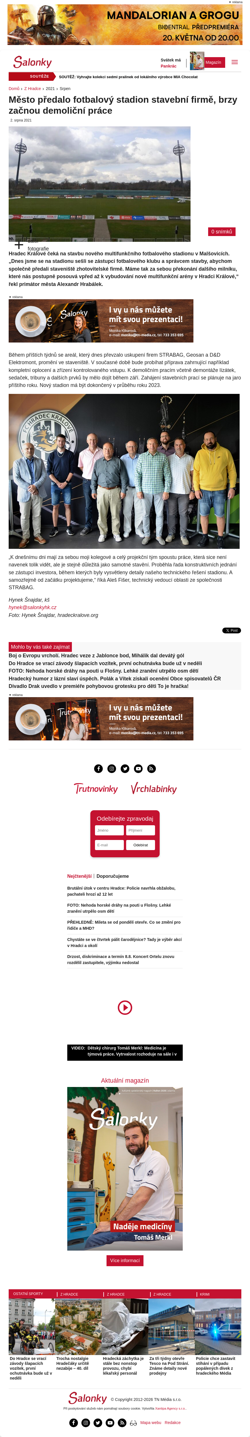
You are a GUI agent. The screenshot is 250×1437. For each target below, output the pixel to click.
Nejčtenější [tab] (79, 876)
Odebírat (140, 845)
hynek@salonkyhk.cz (33, 607)
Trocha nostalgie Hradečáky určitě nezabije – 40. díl (72, 1363)
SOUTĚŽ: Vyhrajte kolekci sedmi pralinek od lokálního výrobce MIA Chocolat (128, 77)
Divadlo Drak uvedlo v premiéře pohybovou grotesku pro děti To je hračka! (99, 686)
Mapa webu (150, 1422)
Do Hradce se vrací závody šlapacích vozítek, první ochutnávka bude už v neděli (105, 663)
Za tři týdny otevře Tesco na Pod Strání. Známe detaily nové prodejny (169, 1365)
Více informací (125, 1260)
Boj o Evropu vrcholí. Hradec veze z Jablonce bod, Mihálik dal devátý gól (96, 655)
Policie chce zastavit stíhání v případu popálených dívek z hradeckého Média (215, 1365)
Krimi (205, 1294)
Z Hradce (32, 88)
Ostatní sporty (28, 1294)
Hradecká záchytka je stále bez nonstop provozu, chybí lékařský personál (123, 1365)
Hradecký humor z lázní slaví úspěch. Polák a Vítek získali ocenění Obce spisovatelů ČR (115, 679)
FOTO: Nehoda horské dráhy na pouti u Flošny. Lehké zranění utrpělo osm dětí (103, 671)
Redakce (173, 1422)
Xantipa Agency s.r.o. (170, 1408)
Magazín (213, 62)
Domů (14, 88)
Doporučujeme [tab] (112, 876)
